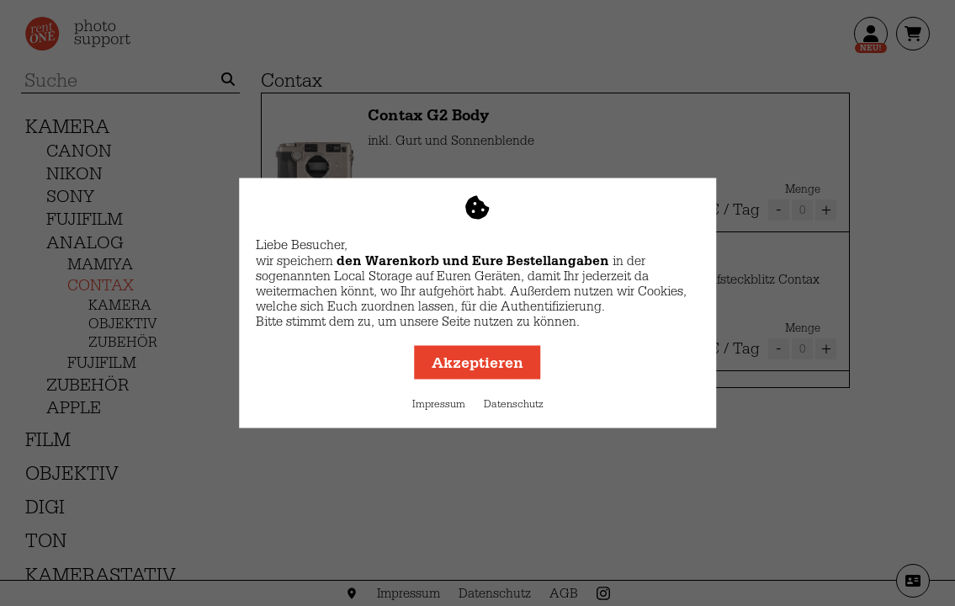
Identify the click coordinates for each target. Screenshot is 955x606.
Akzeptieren (477, 362)
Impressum (438, 404)
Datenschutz (514, 404)
